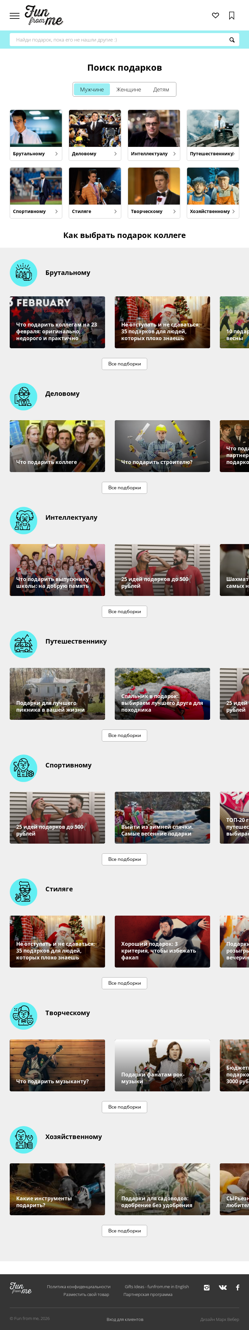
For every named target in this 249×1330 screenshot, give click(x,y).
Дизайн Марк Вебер (219, 1319)
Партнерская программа (148, 1294)
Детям (168, 89)
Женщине (129, 89)
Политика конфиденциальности (79, 1286)
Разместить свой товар (86, 1294)
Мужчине (86, 89)
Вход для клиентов (125, 1319)
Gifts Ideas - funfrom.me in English (157, 1286)
